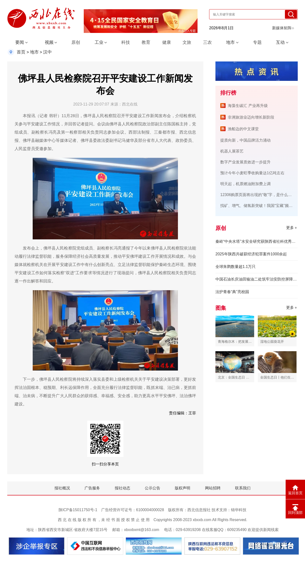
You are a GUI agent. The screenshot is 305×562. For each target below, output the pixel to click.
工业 (99, 42)
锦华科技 (238, 510)
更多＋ (292, 228)
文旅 (187, 42)
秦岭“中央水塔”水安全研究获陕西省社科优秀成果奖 (256, 241)
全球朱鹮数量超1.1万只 (235, 267)
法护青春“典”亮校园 (232, 292)
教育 (146, 42)
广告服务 (92, 488)
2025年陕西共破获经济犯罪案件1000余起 (251, 254)
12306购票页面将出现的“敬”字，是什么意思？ (259, 195)
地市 (230, 42)
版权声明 (182, 488)
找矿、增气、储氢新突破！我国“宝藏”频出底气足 (262, 206)
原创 (75, 42)
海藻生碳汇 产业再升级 (247, 106)
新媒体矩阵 (283, 28)
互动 (280, 42)
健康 (166, 42)
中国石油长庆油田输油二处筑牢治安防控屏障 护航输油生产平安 (256, 279)
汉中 (47, 52)
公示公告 (152, 488)
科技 (125, 42)
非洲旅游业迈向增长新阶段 (251, 117)
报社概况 (62, 488)
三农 (207, 42)
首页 (21, 52)
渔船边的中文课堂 (243, 129)
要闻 (19, 42)
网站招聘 (213, 488)
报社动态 (122, 488)
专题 (257, 42)
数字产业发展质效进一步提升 (245, 162)
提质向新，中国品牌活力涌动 (245, 140)
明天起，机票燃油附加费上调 (245, 184)
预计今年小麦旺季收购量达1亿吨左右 (252, 173)
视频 (49, 42)
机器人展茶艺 (232, 151)
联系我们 (243, 488)
